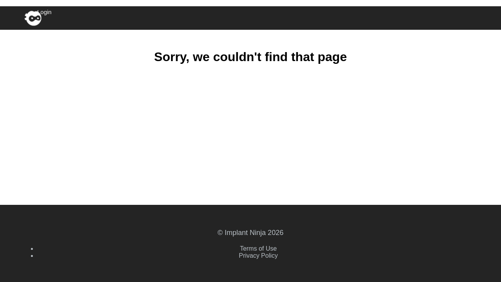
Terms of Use (258, 248)
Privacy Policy (258, 255)
